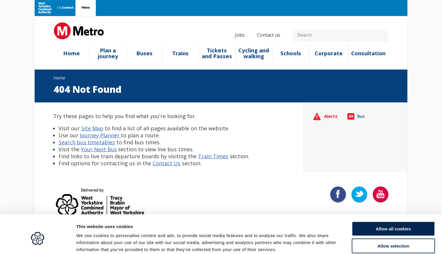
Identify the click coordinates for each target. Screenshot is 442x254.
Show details (305, 242)
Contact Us (167, 163)
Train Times (213, 156)
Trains (180, 53)
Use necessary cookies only (393, 237)
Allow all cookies (393, 202)
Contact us (268, 35)
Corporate (329, 53)
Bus (356, 116)
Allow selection (393, 220)
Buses (144, 53)
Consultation (368, 53)
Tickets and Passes (217, 53)
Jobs (240, 35)
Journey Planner (100, 135)
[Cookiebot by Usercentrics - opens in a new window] (37, 242)
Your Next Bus (99, 149)
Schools (290, 53)
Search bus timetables (87, 142)
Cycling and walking (253, 53)
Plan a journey (108, 53)
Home (71, 53)
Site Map (92, 128)
